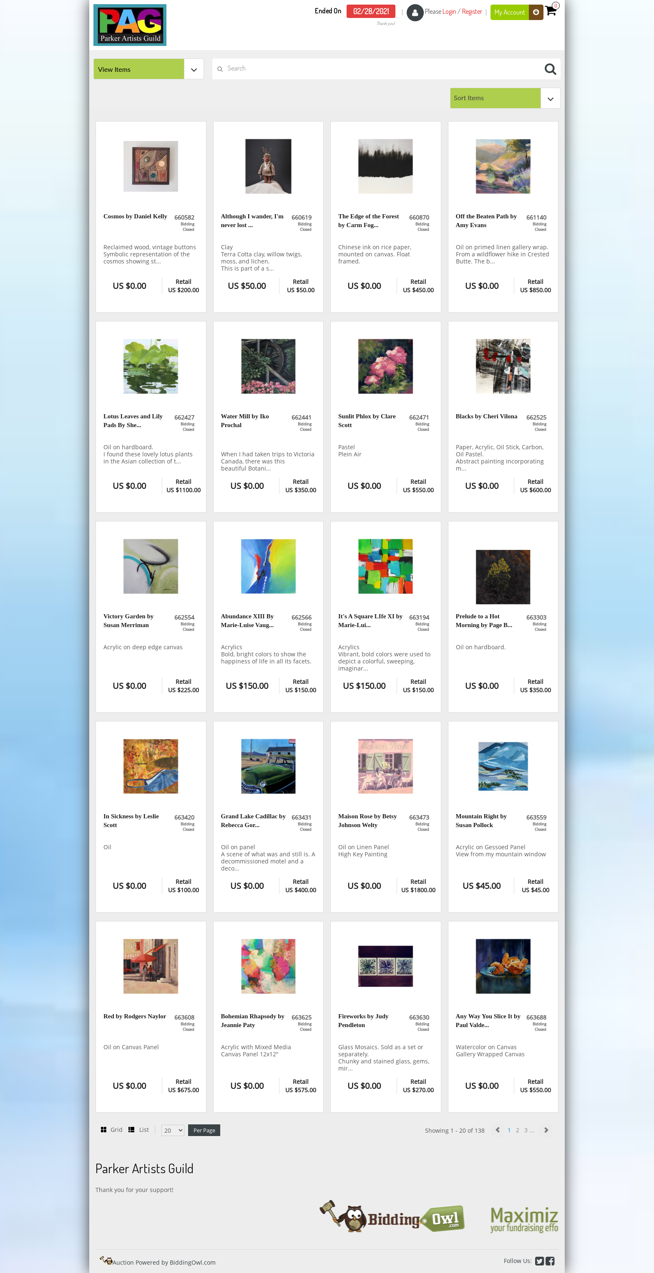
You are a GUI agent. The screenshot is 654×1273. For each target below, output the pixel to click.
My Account (519, 12)
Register (472, 11)
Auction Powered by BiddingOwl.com (164, 1262)
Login (449, 11)
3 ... (530, 1130)
